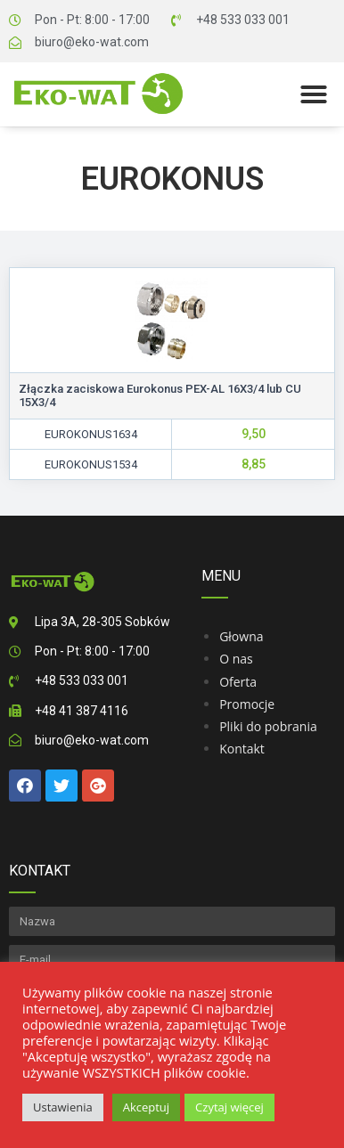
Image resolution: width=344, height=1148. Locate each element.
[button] (313, 94)
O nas (236, 658)
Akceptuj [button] (146, 1107)
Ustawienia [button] (63, 1107)
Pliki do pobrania (268, 726)
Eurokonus (172, 179)
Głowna (241, 636)
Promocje (246, 704)
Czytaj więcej (229, 1107)
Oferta (238, 681)
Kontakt (242, 748)
